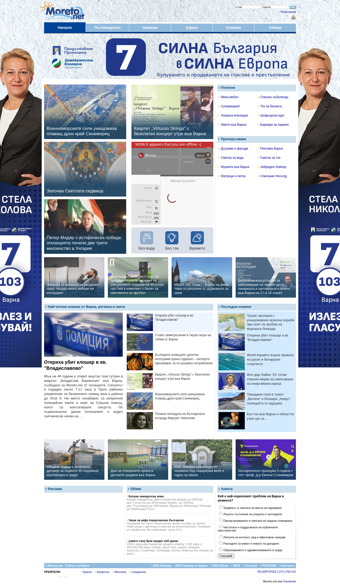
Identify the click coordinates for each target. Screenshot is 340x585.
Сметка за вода (231, 158)
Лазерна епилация (233, 115)
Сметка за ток (269, 158)
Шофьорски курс (271, 115)
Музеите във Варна (234, 167)
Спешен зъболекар (273, 97)
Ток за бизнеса (270, 106)
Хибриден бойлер (272, 167)
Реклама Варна (270, 148)
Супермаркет (229, 106)
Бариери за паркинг (273, 125)
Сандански (137, 571)
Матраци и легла (232, 176)
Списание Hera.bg (272, 176)
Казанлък (102, 571)
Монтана (119, 571)
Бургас (86, 571)
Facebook (289, 581)
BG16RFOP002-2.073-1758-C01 (277, 571)
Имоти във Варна (232, 125)
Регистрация (288, 11)
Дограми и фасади (233, 148)
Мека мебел (228, 97)
